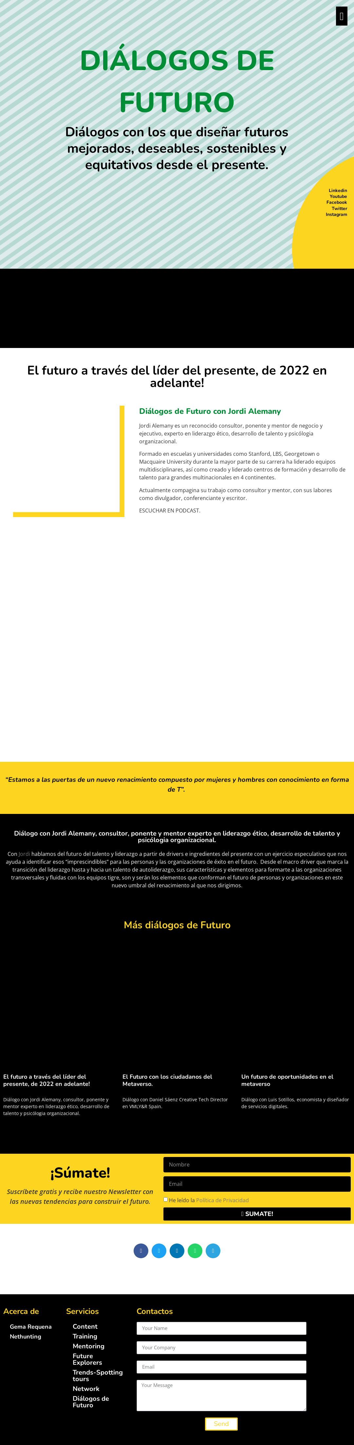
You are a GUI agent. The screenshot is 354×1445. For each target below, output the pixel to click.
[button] (141, 1250)
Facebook (336, 202)
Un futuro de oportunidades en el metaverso (287, 1080)
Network (86, 1388)
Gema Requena (31, 1327)
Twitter (339, 208)
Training (85, 1336)
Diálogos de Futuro (91, 1402)
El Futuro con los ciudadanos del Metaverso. (167, 1080)
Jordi (24, 853)
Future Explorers (87, 1359)
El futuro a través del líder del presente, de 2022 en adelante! (46, 1080)
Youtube (338, 196)
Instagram (336, 214)
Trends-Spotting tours (98, 1375)
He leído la (209, 1200)
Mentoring (88, 1346)
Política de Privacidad (222, 1200)
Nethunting (25, 1336)
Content (85, 1326)
